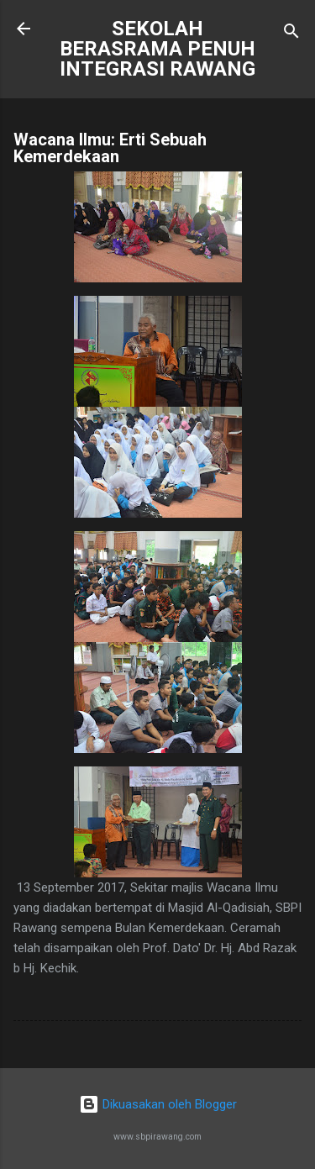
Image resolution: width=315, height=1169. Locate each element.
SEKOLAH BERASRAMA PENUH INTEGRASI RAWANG (157, 49)
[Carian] (291, 34)
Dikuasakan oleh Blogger (158, 1104)
